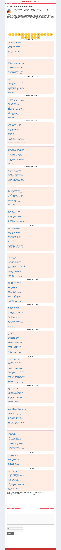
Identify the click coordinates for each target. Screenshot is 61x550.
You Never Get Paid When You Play (14, 455)
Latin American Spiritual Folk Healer (14, 434)
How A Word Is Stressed (12, 200)
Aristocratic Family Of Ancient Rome (14, 240)
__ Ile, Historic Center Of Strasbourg (14, 474)
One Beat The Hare (11, 134)
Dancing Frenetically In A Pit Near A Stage (15, 108)
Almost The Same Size (11, 212)
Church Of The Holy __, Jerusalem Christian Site (16, 160)
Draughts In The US (11, 133)
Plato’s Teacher (10, 326)
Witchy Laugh (10, 52)
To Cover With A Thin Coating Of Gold (14, 378)
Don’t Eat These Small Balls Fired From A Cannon (16, 87)
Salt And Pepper (10, 353)
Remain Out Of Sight (11, 204)
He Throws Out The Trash (12, 463)
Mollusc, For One (10, 163)
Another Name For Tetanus (12, 113)
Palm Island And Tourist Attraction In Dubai (15, 216)
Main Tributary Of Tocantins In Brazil (14, 308)
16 (25, 37)
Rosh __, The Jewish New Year (13, 137)
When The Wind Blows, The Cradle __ (14, 317)
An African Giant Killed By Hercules (14, 459)
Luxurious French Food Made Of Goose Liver (15, 412)
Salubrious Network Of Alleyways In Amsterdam (16, 71)
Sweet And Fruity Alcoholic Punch (13, 307)
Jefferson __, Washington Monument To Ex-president (17, 409)
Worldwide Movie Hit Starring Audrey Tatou (15, 42)
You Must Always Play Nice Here (13, 262)
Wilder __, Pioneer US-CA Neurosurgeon (14, 128)
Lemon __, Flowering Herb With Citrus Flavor (15, 175)
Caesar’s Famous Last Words (13, 151)
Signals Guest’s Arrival (11, 130)
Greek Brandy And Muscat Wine (13, 479)
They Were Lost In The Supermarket (14, 408)
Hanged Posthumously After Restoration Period (16, 422)
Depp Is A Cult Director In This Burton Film (15, 196)
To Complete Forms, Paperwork (13, 257)
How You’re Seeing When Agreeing (13, 129)
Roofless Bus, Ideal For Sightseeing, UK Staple (16, 180)
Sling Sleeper (10, 98)
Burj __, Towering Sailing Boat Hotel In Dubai (15, 476)
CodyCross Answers (14, 493)
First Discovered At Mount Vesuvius (14, 125)
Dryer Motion (10, 47)
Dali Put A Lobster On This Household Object (15, 245)
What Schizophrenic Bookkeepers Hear (14, 318)
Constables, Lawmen (11, 64)
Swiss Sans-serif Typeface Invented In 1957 (15, 342)
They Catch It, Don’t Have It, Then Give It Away (16, 323)
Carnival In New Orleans (12, 242)
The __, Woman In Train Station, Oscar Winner (15, 443)
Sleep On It (9, 68)
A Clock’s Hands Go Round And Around (14, 301)
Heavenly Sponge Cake (12, 83)
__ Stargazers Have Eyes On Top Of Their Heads (16, 322)
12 (44, 34)
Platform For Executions (12, 135)
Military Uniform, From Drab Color (13, 286)
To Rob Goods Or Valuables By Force (14, 169)
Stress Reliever (10, 367)
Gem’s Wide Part (10, 489)
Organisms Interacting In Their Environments (15, 153)
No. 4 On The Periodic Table (12, 338)
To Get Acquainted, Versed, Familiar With (15, 154)
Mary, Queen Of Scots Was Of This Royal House (16, 114)
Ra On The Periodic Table (12, 291)
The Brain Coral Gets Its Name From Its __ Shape (16, 247)
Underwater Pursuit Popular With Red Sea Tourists (16, 297)
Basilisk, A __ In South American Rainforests (15, 194)
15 (22, 37)
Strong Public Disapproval (12, 394)
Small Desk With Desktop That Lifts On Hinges (15, 82)
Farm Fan (9, 426)
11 (41, 34)
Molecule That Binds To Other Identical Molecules (16, 109)
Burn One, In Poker (11, 363)
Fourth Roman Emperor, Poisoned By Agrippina (16, 139)
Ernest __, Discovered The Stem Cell (14, 228)
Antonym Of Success (11, 465)
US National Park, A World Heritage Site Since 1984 (16, 142)
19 (35, 37)
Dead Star (9, 351)
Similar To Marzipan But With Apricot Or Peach (15, 66)
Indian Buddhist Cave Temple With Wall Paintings (16, 475)
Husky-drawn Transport (12, 107)
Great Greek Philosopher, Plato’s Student (15, 80)
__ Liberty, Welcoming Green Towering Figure (15, 312)
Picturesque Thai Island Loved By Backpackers (16, 201)
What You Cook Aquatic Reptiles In (13, 339)
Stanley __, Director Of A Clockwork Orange (15, 276)
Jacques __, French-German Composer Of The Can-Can (17, 341)
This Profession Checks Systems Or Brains (15, 377)
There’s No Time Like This (12, 372)
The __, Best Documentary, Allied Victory (14, 352)
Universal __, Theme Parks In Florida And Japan (16, 460)
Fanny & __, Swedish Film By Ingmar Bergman (15, 238)
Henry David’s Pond (11, 43)
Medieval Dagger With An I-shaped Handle (15, 222)
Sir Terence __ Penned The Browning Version (15, 414)
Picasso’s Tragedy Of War (12, 72)
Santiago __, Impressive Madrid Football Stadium (16, 309)
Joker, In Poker (10, 316)
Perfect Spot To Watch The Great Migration (15, 155)
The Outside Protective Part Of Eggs (14, 46)
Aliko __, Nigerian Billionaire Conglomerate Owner (16, 382)
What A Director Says (11, 485)
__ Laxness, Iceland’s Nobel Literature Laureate (16, 270)
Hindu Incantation (11, 283)
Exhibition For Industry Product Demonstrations (16, 231)
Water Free (9, 158)
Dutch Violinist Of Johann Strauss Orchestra (15, 442)
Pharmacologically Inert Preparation (14, 263)
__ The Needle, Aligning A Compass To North (15, 392)
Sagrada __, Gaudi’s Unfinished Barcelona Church (16, 183)
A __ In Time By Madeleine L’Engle (13, 104)
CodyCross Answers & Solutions (30, 1)
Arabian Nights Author (11, 381)
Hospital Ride (10, 389)
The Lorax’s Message (11, 199)
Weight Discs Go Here (11, 268)
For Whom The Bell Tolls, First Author (14, 237)
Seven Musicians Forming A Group (13, 48)
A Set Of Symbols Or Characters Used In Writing (16, 484)
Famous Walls (10, 256)
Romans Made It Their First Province (14, 51)
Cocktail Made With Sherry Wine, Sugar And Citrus (16, 254)
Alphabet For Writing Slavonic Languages (15, 124)
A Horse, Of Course (11, 300)
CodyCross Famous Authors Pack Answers (48, 508)
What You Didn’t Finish (11, 217)
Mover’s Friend (10, 333)
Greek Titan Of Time (11, 272)
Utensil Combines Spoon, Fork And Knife (14, 478)
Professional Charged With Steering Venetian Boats (16, 88)
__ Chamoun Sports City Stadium (13, 176)
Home (7, 3)
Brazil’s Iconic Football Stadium (13, 423)
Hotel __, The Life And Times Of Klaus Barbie (15, 418)
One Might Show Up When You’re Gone (14, 362)
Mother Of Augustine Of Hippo (13, 407)
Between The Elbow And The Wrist (13, 275)
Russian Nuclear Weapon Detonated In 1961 (15, 150)
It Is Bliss (9, 79)
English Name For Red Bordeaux (13, 388)
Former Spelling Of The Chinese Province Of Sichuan (17, 215)
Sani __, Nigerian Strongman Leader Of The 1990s (16, 192)
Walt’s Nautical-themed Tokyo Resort (14, 232)
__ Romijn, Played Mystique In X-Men (14, 359)
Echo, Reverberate (11, 99)
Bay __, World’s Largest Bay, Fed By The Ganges (16, 63)
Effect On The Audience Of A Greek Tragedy (15, 449)
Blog (17, 3)
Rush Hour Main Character (12, 364)
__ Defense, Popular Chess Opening (14, 210)
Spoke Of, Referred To (11, 92)
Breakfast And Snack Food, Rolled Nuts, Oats (15, 174)
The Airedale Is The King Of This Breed (14, 258)
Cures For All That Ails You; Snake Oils (14, 321)
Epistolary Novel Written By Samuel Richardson (16, 397)
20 (38, 37)
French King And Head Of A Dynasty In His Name (16, 444)
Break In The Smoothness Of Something (14, 293)
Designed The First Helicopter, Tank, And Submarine (16, 376)
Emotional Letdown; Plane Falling (13, 311)
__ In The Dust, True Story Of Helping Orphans (16, 67)
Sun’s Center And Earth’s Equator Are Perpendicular (16, 178)
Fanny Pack (10, 483)
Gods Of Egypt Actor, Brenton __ (13, 313)
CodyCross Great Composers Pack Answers (14, 508)
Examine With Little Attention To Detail (14, 288)
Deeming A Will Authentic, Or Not (13, 373)
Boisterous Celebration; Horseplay (13, 464)
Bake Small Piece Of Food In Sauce (14, 123)
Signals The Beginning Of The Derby (14, 181)
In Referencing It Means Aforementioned (14, 471)
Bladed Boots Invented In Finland (13, 337)
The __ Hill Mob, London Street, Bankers (14, 325)
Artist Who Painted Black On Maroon (14, 190)
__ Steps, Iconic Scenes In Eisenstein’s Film (15, 396)
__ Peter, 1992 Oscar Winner (12, 84)
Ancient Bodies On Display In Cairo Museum (15, 458)
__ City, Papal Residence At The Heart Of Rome (16, 368)
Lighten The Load (11, 413)
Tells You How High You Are (12, 334)
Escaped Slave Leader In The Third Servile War (16, 159)
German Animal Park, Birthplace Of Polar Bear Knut (16, 435)
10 (38, 34)
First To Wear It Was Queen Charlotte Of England (16, 89)
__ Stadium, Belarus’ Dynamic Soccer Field (15, 295)
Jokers (9, 241)
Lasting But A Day (11, 332)
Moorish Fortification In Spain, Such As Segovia (16, 371)
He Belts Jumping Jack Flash (12, 287)
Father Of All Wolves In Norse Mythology (14, 480)
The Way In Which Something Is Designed (15, 261)
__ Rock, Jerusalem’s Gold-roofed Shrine (15, 439)
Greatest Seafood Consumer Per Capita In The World (17, 266)
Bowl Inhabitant (10, 220)
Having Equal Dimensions (12, 233)
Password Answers (12, 3)
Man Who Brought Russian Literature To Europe (16, 73)
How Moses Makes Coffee (12, 249)
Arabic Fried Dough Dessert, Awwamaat (14, 296)
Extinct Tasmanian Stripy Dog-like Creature (15, 350)
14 (51, 34)
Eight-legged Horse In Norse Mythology (14, 417)
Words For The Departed (12, 103)
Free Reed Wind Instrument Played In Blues (15, 246)
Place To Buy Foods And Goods (13, 488)
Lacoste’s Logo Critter (11, 433)
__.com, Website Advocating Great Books (15, 438)
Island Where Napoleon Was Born (13, 105)
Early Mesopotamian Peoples (13, 343)
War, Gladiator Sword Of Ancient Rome (14, 292)
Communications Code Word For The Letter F (15, 170)
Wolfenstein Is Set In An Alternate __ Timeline (15, 179)
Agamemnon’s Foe (11, 191)
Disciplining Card (10, 197)
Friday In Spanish (11, 112)
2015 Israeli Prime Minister (12, 347)
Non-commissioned (11, 126)
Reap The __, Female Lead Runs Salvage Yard (16, 221)
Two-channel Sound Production (13, 401)
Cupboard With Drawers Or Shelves (14, 380)
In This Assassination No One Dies (13, 447)
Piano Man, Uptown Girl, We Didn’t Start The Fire (16, 149)
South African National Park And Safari (14, 393)
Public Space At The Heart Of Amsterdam (15, 346)
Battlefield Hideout (11, 117)
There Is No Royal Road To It (12, 421)
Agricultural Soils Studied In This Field (14, 211)
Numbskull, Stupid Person (12, 419)
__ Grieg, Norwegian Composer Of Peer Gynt (15, 195)
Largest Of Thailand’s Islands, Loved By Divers (15, 55)
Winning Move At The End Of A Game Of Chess (16, 448)
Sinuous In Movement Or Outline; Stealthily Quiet (16, 50)
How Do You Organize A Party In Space (14, 282)
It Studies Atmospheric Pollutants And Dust (15, 348)
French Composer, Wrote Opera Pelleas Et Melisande (17, 100)
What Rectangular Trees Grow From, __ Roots (15, 481)
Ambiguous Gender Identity (12, 437)
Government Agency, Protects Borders (14, 271)
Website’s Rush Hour (11, 267)
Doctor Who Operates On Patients (13, 171)
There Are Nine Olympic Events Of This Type (15, 138)
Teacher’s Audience (11, 398)
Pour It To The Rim (11, 62)
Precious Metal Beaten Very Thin (13, 410)
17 (28, 37)
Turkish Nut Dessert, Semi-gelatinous (14, 366)
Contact (21, 3)
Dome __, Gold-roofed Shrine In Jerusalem (15, 236)
